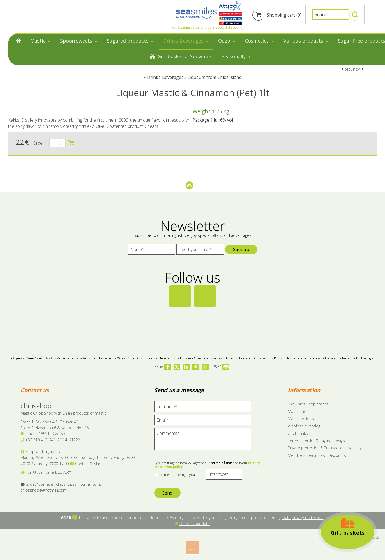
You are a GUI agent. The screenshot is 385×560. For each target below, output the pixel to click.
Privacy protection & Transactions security (325, 447)
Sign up (241, 249)
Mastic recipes (301, 418)
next (358, 69)
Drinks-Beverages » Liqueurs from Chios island (194, 77)
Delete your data (192, 523)
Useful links (298, 433)
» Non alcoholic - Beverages (356, 358)
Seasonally (236, 56)
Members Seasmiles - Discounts (317, 455)
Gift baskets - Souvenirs (181, 56)
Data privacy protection (303, 517)
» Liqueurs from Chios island (31, 358)
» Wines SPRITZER (126, 358)
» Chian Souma (165, 358)
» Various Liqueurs (66, 358)
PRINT (221, 366)
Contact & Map (85, 463)
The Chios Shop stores (308, 404)
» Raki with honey (283, 358)
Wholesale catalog (304, 425)
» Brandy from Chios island (252, 358)
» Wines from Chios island (96, 358)
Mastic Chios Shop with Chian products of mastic (63, 413)
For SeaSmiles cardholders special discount (207, 27)
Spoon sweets (79, 40)
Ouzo (227, 40)
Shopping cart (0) (276, 15)
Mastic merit (299, 411)
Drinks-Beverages (186, 40)
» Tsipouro (147, 358)
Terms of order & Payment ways (316, 440)
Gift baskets (348, 526)
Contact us (35, 390)
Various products (306, 40)
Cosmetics (259, 40)
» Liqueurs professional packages (317, 358)
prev (347, 69)
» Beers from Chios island (193, 358)
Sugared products (130, 40)
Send (167, 493)
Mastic (40, 40)
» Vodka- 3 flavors (222, 358)
